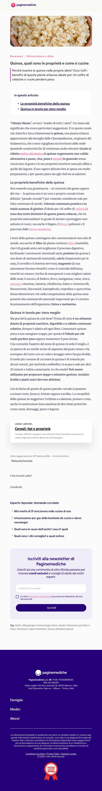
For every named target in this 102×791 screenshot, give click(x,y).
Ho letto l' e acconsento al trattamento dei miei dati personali (51, 597)
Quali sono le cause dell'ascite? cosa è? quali (41, 529)
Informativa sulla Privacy (39, 596)
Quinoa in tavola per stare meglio (43, 109)
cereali (57, 159)
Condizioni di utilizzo (35, 754)
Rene (63, 224)
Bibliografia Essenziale (22, 460)
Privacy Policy (53, 754)
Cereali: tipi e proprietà (32, 429)
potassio (15, 284)
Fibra (71, 243)
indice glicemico (31, 153)
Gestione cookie (68, 754)
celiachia (81, 209)
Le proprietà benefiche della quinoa (45, 103)
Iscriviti (51, 607)
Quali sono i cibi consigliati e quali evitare (39, 536)
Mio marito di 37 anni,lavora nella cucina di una (42, 511)
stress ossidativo (40, 229)
